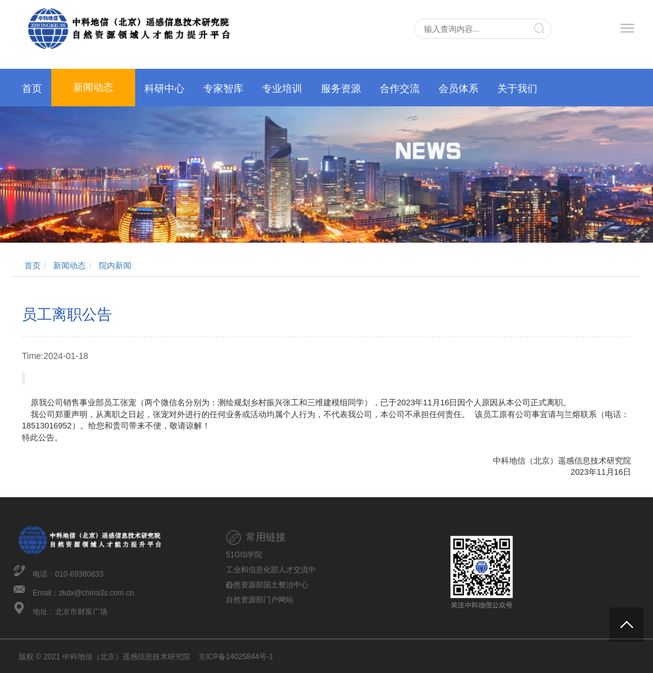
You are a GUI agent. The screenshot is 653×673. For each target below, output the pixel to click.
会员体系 (458, 88)
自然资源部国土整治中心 (267, 584)
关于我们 (517, 88)
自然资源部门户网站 (259, 599)
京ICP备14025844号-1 (235, 656)
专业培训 (282, 88)
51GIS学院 (244, 554)
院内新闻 (115, 265)
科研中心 (164, 88)
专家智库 (223, 88)
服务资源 (341, 88)
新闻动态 (93, 87)
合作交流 (400, 88)
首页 (32, 88)
